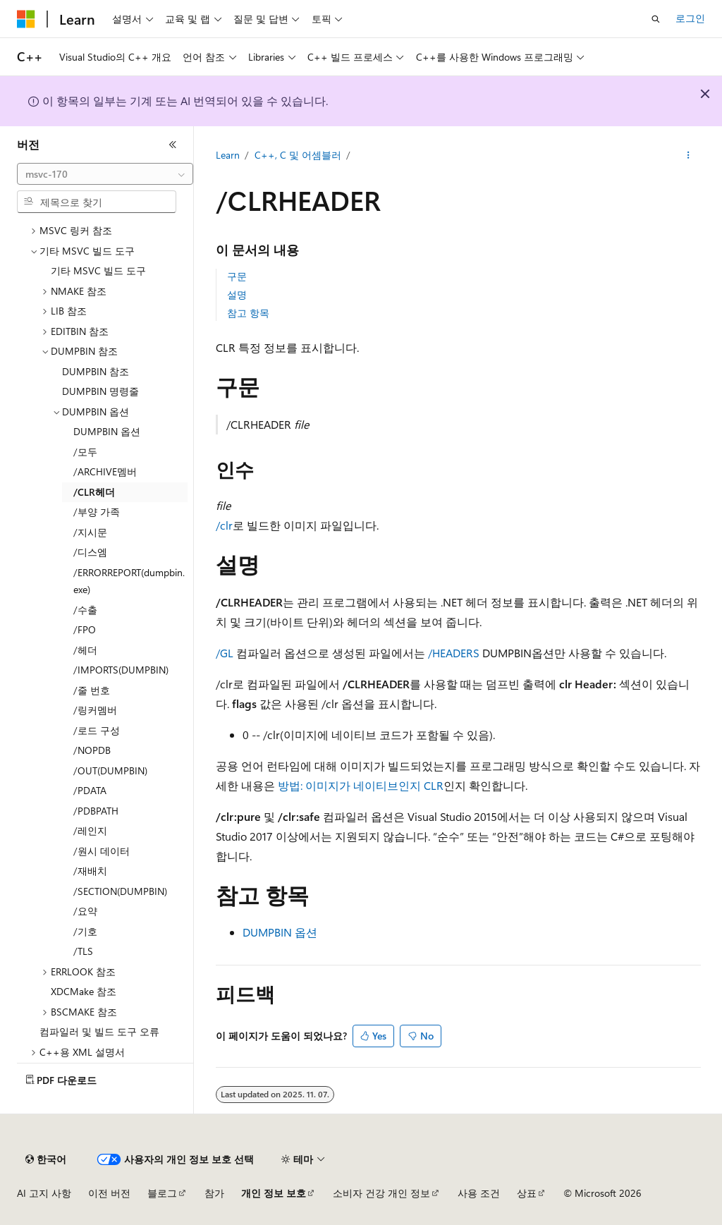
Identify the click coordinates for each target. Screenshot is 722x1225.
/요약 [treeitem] (85, 911)
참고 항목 (248, 312)
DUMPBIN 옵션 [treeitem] (106, 431)
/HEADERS (453, 652)
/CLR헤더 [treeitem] (94, 492)
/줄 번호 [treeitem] (91, 690)
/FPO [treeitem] (84, 629)
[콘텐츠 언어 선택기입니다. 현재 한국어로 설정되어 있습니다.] (46, 1159)
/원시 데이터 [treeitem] (101, 851)
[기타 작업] (687, 156)
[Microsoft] (26, 19)
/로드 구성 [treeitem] (96, 730)
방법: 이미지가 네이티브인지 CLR (360, 785)
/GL (224, 652)
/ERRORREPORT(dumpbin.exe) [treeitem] (129, 581)
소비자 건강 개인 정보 (381, 1193)
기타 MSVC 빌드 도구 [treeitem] (98, 270)
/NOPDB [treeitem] (92, 750)
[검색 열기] (656, 19)
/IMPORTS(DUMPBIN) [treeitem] (121, 669)
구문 (237, 276)
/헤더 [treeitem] (85, 650)
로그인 (690, 18)
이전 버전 (109, 1193)
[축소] (173, 144)
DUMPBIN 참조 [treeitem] (95, 371)
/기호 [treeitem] (85, 931)
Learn (228, 154)
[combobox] (105, 174)
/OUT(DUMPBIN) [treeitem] (110, 770)
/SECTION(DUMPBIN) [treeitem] (120, 891)
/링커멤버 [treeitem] (95, 710)
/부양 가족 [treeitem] (96, 511)
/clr (224, 525)
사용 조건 (479, 1193)
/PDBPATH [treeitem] (95, 810)
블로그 (162, 1193)
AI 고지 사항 (44, 1193)
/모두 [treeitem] (85, 451)
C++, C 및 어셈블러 (298, 154)
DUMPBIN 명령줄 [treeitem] (100, 391)
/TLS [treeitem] (83, 951)
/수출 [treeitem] (85, 609)
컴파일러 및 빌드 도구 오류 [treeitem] (99, 1031)
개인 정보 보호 (273, 1193)
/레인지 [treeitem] (90, 830)
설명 (237, 294)
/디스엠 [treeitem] (90, 552)
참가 (214, 1193)
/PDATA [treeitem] (89, 790)
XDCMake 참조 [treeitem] (83, 991)
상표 (527, 1193)
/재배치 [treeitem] (90, 870)
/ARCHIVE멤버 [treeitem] (105, 471)
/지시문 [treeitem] (90, 532)
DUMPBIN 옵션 (280, 932)
